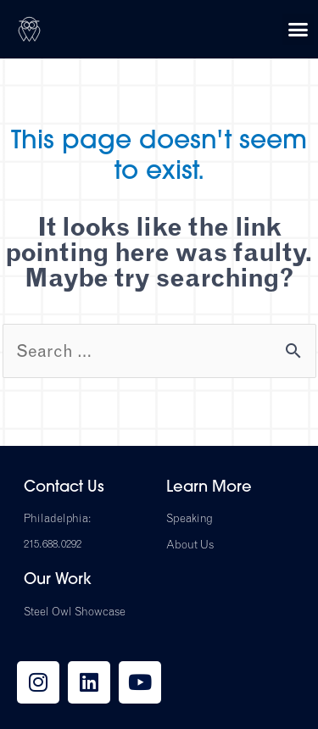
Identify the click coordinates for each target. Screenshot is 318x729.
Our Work (58, 580)
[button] (298, 30)
